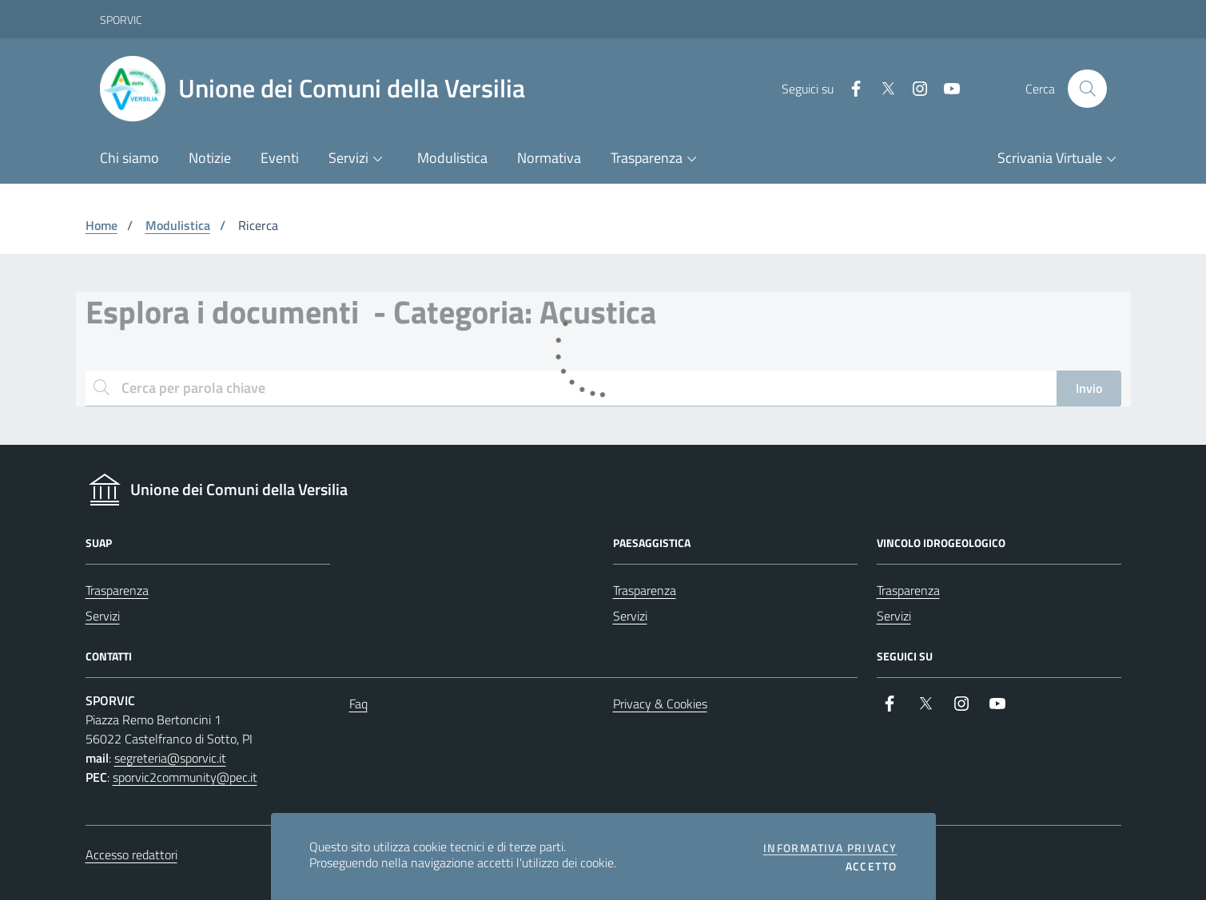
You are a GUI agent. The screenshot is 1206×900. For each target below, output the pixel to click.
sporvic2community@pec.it (185, 777)
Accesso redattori (131, 854)
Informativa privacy (830, 848)
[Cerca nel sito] (1087, 88)
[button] (358, 159)
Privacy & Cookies (660, 703)
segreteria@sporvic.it (170, 757)
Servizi (103, 615)
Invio (1089, 388)
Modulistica (177, 225)
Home (101, 225)
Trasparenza (117, 590)
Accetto (872, 866)
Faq (358, 703)
